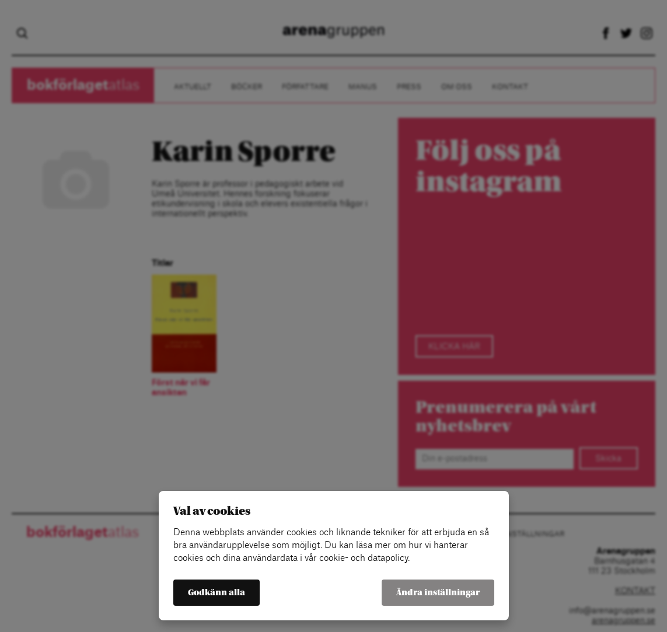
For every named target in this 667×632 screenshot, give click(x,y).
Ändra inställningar (438, 593)
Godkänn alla (216, 593)
